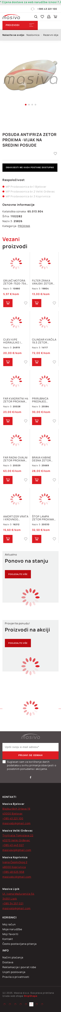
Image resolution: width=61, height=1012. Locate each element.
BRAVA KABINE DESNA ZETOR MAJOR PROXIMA (43, 459)
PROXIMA (24, 226)
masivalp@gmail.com (16, 908)
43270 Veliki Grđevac (16, 840)
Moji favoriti (10, 934)
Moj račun (9, 924)
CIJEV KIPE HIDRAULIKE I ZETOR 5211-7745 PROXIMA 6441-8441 (14, 341)
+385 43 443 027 (13, 845)
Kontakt (7, 939)
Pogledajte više (17, 574)
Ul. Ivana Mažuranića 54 (18, 894)
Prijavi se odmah (30, 755)
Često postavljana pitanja (19, 944)
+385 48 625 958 (13, 872)
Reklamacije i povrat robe (19, 967)
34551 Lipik (9, 898)
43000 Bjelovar (12, 813)
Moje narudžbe (12, 929)
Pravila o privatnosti (15, 977)
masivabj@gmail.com (16, 823)
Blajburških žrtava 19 (16, 808)
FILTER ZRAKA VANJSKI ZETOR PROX (42, 282)
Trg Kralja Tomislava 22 (17, 835)
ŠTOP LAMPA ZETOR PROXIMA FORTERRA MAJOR (44, 518)
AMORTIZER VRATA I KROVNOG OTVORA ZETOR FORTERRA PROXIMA (15, 518)
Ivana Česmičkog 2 (14, 862)
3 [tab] (32, 104)
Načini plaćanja (12, 957)
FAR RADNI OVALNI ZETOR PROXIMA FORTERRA (15, 459)
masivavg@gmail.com (16, 850)
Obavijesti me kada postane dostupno (30, 167)
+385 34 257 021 (12, 903)
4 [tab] (35, 104)
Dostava (7, 962)
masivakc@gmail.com (16, 877)
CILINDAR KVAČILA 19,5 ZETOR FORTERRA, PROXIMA (44, 341)
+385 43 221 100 (43, 9)
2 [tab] (29, 104)
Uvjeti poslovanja (13, 972)
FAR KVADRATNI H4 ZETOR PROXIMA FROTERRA (15, 400)
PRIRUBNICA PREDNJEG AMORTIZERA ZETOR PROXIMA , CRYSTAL (43, 400)
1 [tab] (26, 104)
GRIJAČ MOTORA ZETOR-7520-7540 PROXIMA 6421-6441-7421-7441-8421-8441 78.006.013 (15, 282)
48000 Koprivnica (14, 867)
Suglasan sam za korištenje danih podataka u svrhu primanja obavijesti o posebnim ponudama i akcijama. (29, 765)
